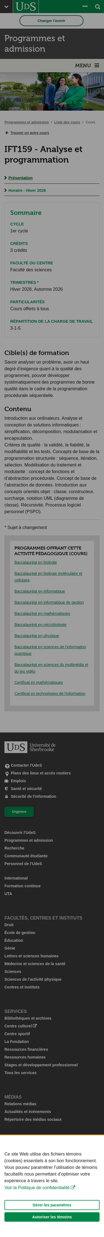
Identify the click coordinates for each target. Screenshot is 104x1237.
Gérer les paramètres (51, 1213)
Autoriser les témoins (52, 1225)
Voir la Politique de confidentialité (37, 1196)
